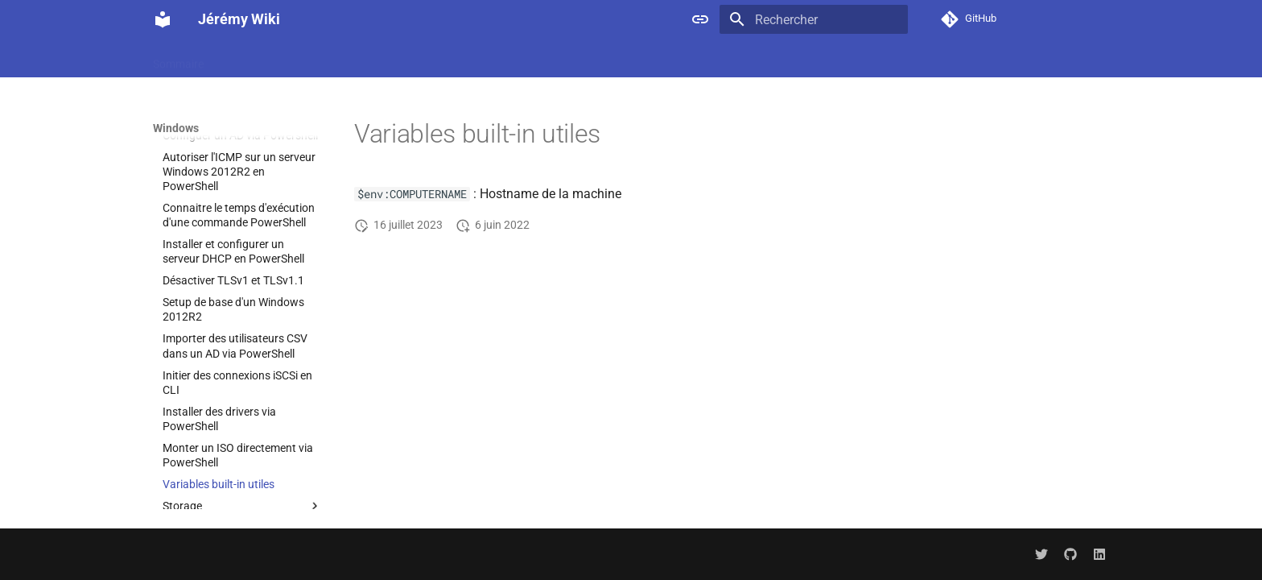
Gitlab (869, 58)
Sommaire (178, 58)
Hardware (928, 58)
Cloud (721, 58)
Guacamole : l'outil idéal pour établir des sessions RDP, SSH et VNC (524, 58)
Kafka (1060, 58)
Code (768, 58)
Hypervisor (999, 58)
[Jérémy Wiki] (162, 19)
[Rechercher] (814, 19)
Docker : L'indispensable (282, 58)
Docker (817, 58)
